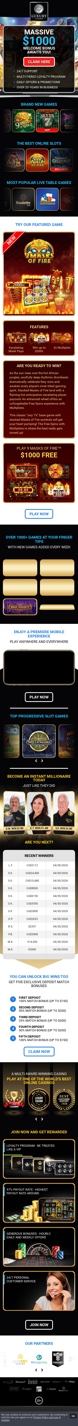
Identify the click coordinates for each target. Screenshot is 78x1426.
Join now (39, 1324)
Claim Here (39, 61)
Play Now (39, 514)
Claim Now (39, 1051)
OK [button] (73, 1416)
